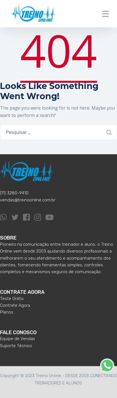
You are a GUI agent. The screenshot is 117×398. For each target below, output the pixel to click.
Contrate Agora (15, 305)
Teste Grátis (12, 298)
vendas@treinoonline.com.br (27, 200)
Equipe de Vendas (17, 338)
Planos (6, 312)
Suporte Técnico (16, 345)
